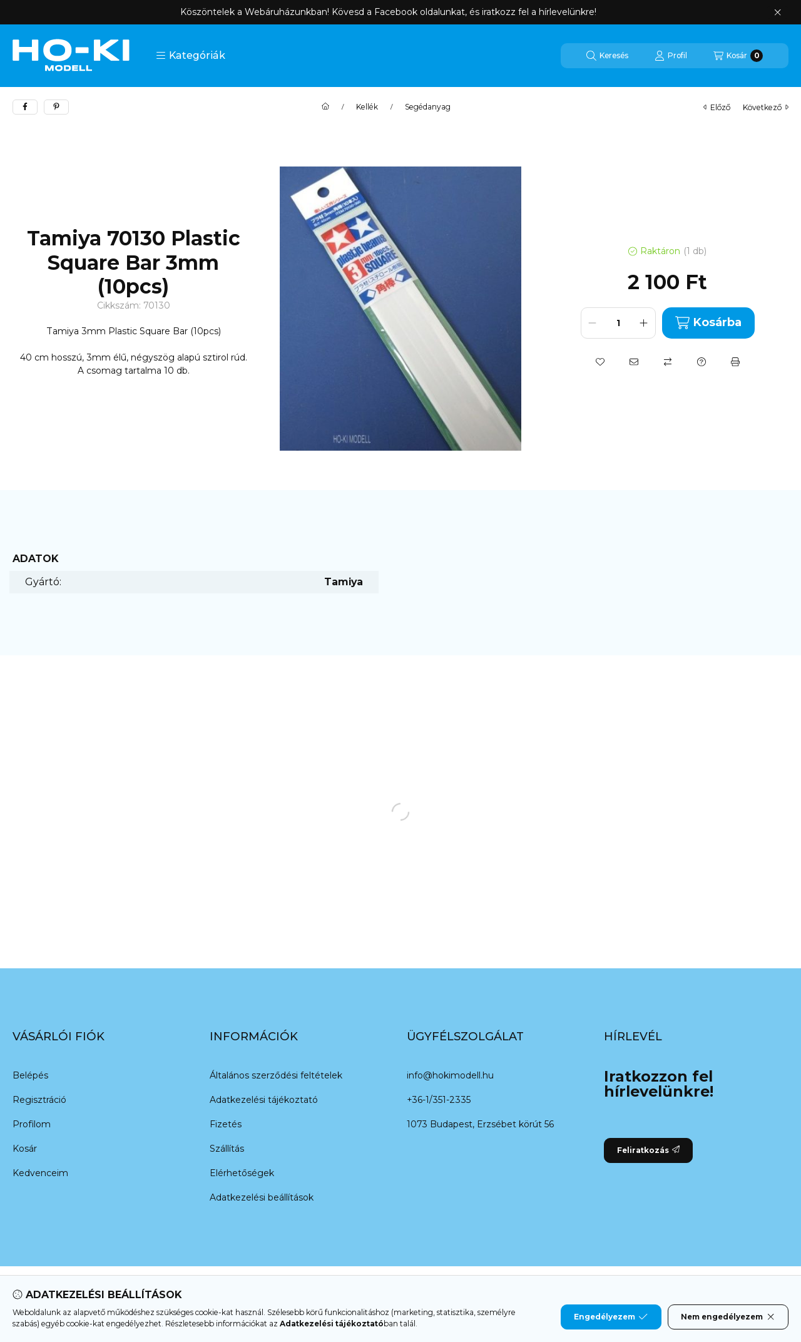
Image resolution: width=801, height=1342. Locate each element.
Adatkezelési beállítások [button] (262, 1197)
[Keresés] (607, 55)
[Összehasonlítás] (667, 361)
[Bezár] (777, 12)
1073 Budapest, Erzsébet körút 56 (480, 1124)
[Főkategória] (325, 107)
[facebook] (25, 107)
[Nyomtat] (735, 361)
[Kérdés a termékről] (701, 361)
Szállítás (227, 1148)
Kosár (25, 1148)
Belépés (30, 1075)
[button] (190, 55)
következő (765, 107)
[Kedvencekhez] (600, 361)
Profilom (32, 1124)
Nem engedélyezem (728, 1317)
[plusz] (644, 323)
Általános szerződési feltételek (276, 1075)
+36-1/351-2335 (439, 1099)
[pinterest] (56, 107)
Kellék (367, 107)
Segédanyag (428, 107)
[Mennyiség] (618, 323)
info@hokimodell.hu (450, 1075)
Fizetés (226, 1124)
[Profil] (671, 55)
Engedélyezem (611, 1317)
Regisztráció (39, 1099)
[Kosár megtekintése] (738, 55)
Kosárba (708, 322)
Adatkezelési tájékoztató (264, 1099)
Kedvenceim (40, 1173)
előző (716, 107)
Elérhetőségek (242, 1173)
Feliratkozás (648, 1150)
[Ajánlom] (634, 361)
